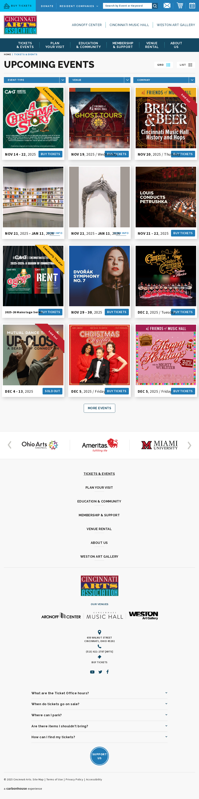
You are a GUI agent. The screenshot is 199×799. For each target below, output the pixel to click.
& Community (88, 45)
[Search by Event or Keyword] (127, 6)
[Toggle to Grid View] (163, 65)
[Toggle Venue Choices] (99, 80)
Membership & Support (99, 515)
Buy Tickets (18, 6)
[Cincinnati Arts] (20, 25)
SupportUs (99, 756)
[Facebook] (107, 672)
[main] (99, 239)
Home (7, 54)
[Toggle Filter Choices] (35, 80)
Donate (47, 6)
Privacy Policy (74, 779)
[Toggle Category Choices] (35, 80)
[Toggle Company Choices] (164, 80)
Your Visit (55, 45)
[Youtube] (92, 672)
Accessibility (94, 779)
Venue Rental (99, 529)
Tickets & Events (99, 474)
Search (155, 6)
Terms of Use (54, 779)
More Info (55, 233)
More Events (99, 408)
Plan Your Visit (99, 487)
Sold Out (52, 391)
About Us (99, 543)
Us (176, 45)
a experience (23, 788)
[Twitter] (100, 672)
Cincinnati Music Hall (129, 25)
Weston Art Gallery (176, 25)
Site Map (38, 779)
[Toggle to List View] (186, 65)
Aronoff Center (87, 25)
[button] (10, 445)
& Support (123, 45)
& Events (25, 45)
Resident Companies (77, 6)
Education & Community (99, 501)
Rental (152, 45)
